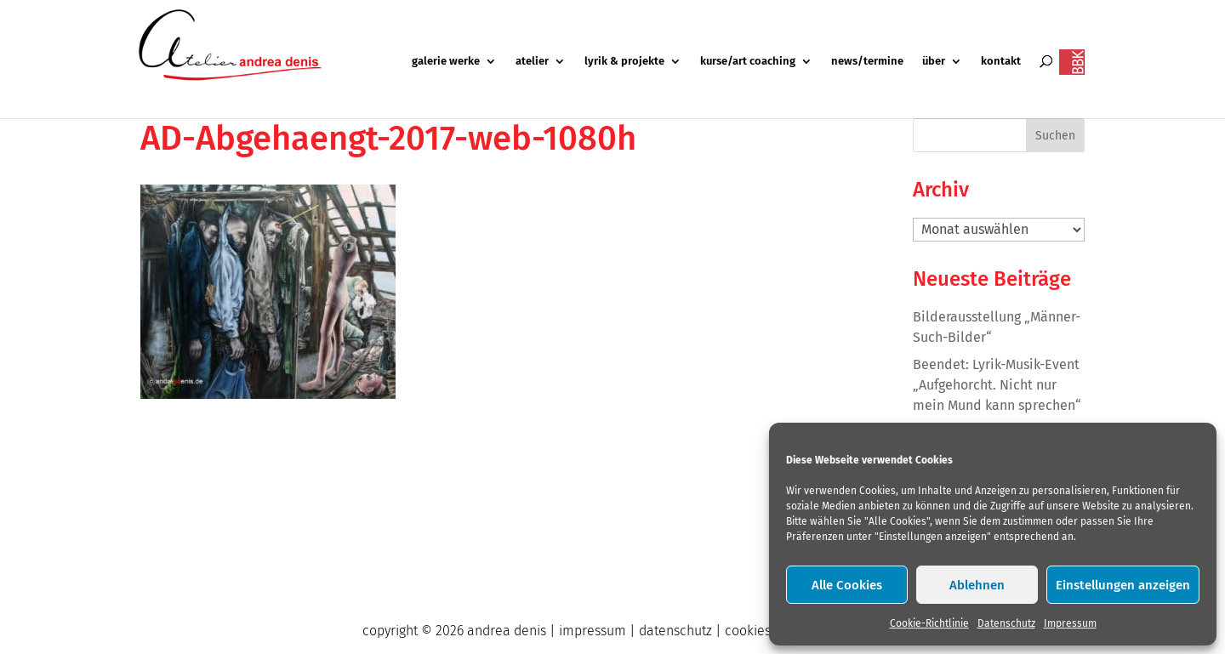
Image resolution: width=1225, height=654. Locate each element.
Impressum (1070, 623)
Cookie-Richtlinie (929, 623)
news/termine (867, 61)
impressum (592, 631)
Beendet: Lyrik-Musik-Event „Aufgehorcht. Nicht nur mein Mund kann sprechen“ (997, 384)
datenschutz (675, 631)
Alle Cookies (847, 585)
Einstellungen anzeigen (1123, 585)
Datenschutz (1006, 623)
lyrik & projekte (624, 61)
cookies (748, 631)
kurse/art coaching (747, 61)
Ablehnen (977, 585)
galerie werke (446, 61)
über (933, 61)
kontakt (1001, 61)
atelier (532, 61)
